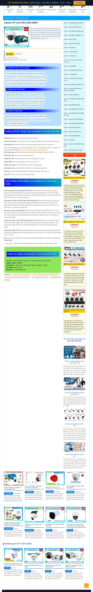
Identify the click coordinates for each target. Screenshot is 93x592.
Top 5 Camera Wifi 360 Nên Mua (73, 119)
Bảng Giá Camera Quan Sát (74, 425)
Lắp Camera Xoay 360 (21, 18)
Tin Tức (62, 3)
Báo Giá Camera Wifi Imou (71, 95)
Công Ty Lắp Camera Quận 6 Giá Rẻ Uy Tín (74, 362)
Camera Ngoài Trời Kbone (36, 102)
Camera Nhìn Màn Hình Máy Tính (73, 84)
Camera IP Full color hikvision (72, 27)
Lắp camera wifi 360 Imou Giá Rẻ (73, 109)
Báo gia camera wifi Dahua (39, 77)
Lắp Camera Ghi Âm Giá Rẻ (72, 43)
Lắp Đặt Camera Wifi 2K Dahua (15, 95)
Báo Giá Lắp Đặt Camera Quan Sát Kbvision (45, 274)
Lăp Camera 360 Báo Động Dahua (74, 123)
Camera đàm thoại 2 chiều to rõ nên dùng (18, 77)
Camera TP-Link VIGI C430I (13, 564)
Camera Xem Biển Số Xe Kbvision (74, 31)
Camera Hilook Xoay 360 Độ (72, 127)
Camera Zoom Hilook (70, 39)
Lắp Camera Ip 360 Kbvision (72, 136)
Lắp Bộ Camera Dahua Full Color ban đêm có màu (20, 120)
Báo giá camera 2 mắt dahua (36, 84)
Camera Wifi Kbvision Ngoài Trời (73, 35)
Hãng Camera (46, 3)
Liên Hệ (68, 3)
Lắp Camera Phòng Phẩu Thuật (73, 70)
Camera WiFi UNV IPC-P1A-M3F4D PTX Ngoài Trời (13, 523)
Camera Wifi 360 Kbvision (37, 98)
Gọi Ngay (79, 3)
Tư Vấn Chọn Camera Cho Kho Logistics (73, 61)
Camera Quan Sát (9, 18)
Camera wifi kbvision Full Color (34, 95)
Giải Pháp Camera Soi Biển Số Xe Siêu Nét (17, 277)
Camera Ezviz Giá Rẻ (37, 105)
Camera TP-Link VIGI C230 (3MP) (21, 22)
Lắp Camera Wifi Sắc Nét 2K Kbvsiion (16, 102)
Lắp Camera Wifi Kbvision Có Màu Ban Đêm (74, 114)
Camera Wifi (54, 3)
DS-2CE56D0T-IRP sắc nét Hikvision (75, 487)
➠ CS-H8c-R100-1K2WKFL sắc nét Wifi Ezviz (33, 487)
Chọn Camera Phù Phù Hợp (40, 277)
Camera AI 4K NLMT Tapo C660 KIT (33, 525)
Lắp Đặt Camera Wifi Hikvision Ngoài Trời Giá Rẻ (73, 90)
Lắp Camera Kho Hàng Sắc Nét (75, 178)
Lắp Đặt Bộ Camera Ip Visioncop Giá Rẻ (17, 116)
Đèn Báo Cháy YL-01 (53, 487)
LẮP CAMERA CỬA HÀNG (18, 3)
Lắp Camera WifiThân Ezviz (72, 105)
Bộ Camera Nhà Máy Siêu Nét (74, 264)
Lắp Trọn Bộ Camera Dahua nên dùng (16, 123)
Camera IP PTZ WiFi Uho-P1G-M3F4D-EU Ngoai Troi (75, 525)
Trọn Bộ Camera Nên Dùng (38, 116)
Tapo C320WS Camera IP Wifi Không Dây (12, 488)
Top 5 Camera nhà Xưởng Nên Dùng (16, 84)
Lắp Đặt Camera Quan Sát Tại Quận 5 (74, 393)
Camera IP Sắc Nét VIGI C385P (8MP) (53, 566)
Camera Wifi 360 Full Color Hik (73, 150)
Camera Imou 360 (69, 140)
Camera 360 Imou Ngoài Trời (72, 132)
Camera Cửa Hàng (34, 3)
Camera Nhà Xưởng (70, 48)
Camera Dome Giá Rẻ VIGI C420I (33, 566)
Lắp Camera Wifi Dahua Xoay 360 (73, 23)
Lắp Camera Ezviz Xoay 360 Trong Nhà (74, 145)
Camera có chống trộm (70, 74)
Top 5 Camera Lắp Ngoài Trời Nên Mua (17, 80)
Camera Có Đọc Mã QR (70, 52)
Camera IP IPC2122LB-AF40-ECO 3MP (55, 525)
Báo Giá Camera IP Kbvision (38, 80)
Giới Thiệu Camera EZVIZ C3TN (22, 274)
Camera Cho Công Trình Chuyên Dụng (73, 79)
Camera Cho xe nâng (70, 56)
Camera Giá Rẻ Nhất (70, 66)
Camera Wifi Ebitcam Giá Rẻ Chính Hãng (17, 105)
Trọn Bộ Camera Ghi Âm (43, 120)
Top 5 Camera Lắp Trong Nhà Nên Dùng (17, 73)
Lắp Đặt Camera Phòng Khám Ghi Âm (74, 310)
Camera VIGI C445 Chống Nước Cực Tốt (74, 566)
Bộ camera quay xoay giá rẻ (74, 222)
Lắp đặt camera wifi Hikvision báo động (17, 98)
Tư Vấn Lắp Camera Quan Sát (74, 455)
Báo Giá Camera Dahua (37, 73)
